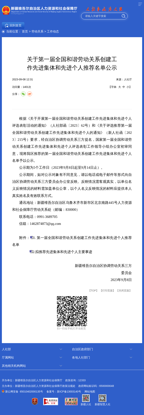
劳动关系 (38, 31)
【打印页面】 (107, 290)
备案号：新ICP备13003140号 (63, 391)
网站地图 (90, 391)
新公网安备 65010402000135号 (24, 391)
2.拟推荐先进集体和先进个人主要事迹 (62, 252)
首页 (25, 31)
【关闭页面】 (124, 290)
